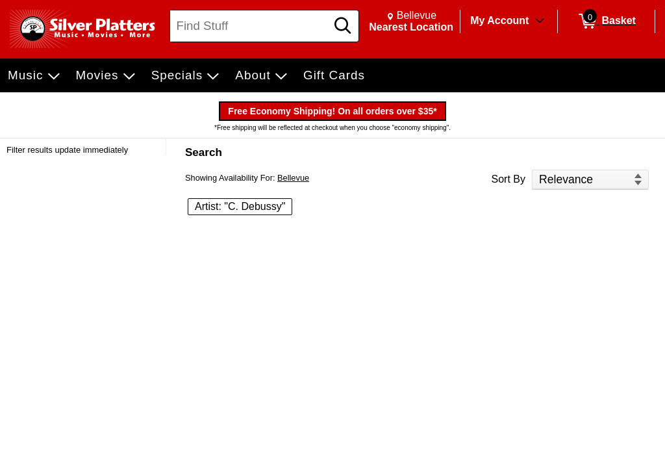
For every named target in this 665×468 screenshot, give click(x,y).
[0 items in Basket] (606, 21)
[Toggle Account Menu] (539, 21)
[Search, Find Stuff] (250, 26)
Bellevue (293, 178)
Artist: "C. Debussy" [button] (240, 206)
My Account (499, 20)
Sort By (508, 179)
